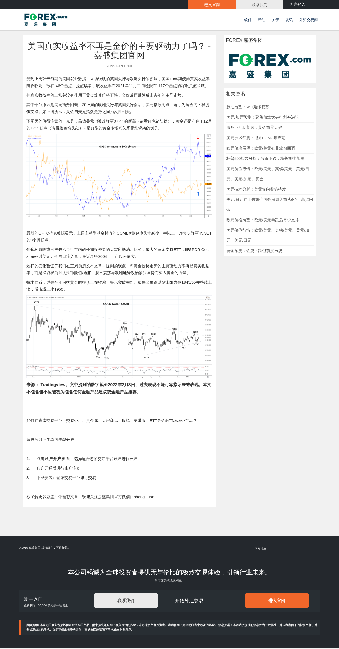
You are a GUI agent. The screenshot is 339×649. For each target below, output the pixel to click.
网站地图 (261, 549)
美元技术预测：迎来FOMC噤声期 (256, 139)
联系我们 (125, 602)
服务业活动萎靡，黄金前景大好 (254, 128)
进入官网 (276, 602)
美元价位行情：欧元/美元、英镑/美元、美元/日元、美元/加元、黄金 (267, 175)
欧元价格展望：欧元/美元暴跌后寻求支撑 (262, 221)
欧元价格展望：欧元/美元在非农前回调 (260, 149)
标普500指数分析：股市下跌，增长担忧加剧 (265, 159)
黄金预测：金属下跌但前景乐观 (254, 251)
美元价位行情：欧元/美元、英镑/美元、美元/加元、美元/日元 (267, 236)
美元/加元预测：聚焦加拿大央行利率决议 (262, 118)
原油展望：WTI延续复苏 (247, 108)
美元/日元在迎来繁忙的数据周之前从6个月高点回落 (269, 205)
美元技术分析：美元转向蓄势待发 (256, 190)
